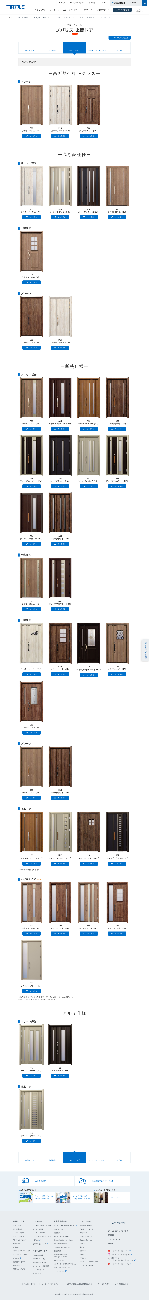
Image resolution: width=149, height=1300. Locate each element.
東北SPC (82, 1247)
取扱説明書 (57, 1251)
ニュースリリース (114, 1239)
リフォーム (54, 9)
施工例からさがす (19, 1262)
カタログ (62, 3)
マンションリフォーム (20, 1254)
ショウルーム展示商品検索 (89, 1262)
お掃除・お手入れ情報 (61, 1236)
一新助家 (36, 1240)
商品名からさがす (19, 1269)
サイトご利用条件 (103, 1284)
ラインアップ (74, 50)
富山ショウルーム (86, 1240)
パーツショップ (59, 1271)
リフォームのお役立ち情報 (42, 1225)
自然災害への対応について (63, 1247)
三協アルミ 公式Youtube (119, 1251)
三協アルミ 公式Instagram (120, 1254)
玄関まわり (69, 17)
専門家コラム (37, 1273)
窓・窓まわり (17, 1229)
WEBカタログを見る (121, 38)
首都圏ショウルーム (86, 1225)
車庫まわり (17, 1243)
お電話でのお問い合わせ (62, 1267)
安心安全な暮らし (39, 1270)
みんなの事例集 (38, 1255)
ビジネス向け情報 (122, 10)
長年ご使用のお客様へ (61, 1244)
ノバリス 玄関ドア (86, 17)
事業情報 (111, 1235)
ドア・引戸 (17, 1225)
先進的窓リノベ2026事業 (42, 1236)
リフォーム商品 (45, 17)
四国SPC (82, 1258)
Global (110, 1243)
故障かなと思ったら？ (61, 1229)
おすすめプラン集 (39, 1259)
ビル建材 (16, 1258)
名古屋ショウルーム (86, 1229)
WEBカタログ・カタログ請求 (118, 1231)
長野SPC (82, 1251)
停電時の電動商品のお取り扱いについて (60, 1255)
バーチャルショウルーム (88, 1265)
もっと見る (33, 136)
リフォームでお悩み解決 (41, 1266)
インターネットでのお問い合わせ (65, 1264)
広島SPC (82, 1254)
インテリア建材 (18, 1233)
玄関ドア (60, 17)
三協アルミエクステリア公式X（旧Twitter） (122, 1259)
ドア (35, 17)
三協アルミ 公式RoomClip (120, 1264)
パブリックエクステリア (21, 1251)
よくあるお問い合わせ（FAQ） (64, 1225)
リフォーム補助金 (39, 1233)
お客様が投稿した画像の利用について (79, 1284)
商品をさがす (40, 9)
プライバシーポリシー (29, 1284)
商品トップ (29, 50)
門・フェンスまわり (20, 1240)
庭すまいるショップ (39, 1244)
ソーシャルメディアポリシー (51, 1284)
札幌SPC (82, 1243)
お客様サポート (102, 9)
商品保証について (60, 1260)
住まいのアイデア (70, 9)
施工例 (119, 50)
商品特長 (52, 50)
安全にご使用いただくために (63, 1240)
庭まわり (16, 1247)
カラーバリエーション (97, 50)
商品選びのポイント (39, 1262)
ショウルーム (87, 9)
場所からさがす (18, 1265)
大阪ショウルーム (86, 1233)
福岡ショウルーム (86, 1236)
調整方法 (57, 1233)
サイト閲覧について (121, 1284)
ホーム (10, 17)
